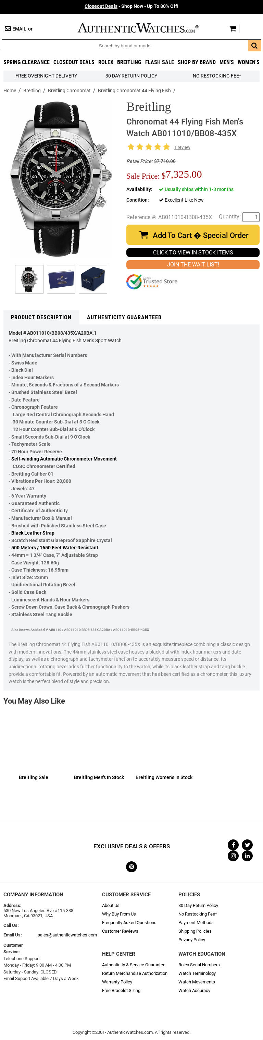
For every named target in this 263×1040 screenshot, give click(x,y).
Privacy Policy (191, 939)
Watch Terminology (197, 973)
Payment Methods (196, 922)
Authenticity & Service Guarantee (133, 964)
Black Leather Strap (32, 533)
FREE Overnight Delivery (46, 76)
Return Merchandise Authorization (134, 973)
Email (19, 29)
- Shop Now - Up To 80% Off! (131, 6)
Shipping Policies (195, 931)
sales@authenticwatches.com (67, 934)
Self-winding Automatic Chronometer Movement (64, 459)
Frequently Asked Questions (129, 922)
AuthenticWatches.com (145, 27)
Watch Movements (196, 981)
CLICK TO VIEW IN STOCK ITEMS (193, 252)
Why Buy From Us (119, 914)
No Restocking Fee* (217, 76)
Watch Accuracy (194, 990)
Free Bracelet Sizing (121, 990)
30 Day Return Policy (198, 905)
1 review (182, 147)
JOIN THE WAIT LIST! (193, 264)
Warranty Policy (117, 981)
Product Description (41, 317)
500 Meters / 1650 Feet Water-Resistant (54, 548)
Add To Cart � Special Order (201, 235)
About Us (111, 905)
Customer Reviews (120, 931)
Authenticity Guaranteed (124, 317)
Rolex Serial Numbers (199, 964)
